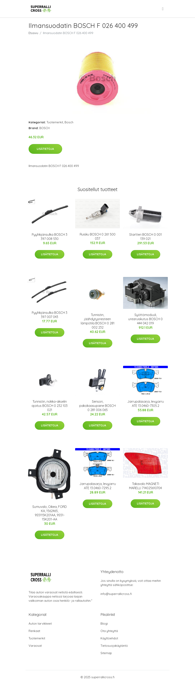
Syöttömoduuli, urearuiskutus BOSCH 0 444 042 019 (145, 319)
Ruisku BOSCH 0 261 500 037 (97, 236)
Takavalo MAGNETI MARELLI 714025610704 (145, 486)
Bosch (69, 122)
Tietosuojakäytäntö (114, 646)
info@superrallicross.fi (116, 594)
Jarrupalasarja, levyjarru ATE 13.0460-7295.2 (97, 486)
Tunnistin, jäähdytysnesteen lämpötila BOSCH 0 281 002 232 (97, 321)
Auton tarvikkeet (40, 623)
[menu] (163, 9)
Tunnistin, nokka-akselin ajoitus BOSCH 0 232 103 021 (50, 405)
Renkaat (34, 631)
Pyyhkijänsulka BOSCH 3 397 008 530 (49, 237)
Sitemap (106, 653)
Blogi (104, 623)
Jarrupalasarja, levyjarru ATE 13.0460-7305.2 (145, 403)
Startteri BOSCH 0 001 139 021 (145, 237)
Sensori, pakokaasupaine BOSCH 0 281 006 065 (97, 405)
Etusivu (33, 33)
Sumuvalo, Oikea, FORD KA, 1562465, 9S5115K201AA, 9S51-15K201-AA (49, 513)
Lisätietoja (45, 149)
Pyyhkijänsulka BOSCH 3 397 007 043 (49, 315)
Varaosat (35, 646)
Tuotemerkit (55, 122)
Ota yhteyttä (109, 631)
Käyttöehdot (109, 638)
